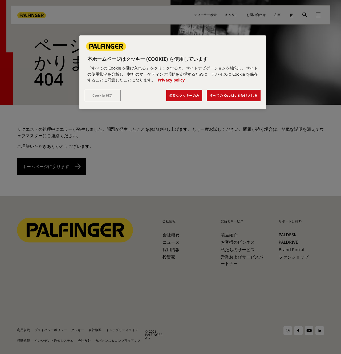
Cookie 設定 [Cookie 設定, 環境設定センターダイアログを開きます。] (102, 95)
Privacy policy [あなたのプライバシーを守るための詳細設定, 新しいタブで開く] (171, 80)
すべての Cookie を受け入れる (234, 95)
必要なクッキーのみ (184, 95)
